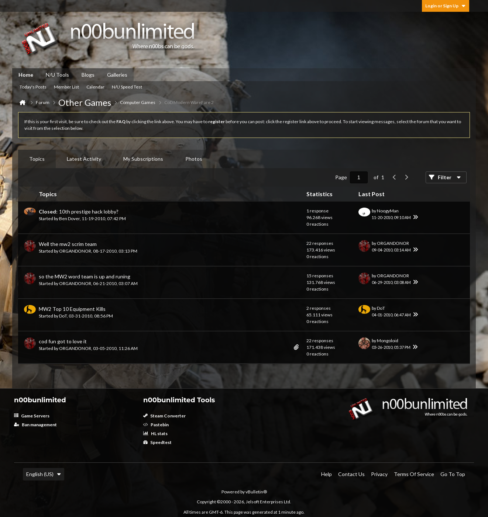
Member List (66, 87)
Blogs (88, 75)
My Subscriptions (143, 159)
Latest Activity (84, 159)
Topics (37, 159)
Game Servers (31, 416)
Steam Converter (164, 416)
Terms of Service (414, 474)
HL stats (155, 433)
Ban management (35, 424)
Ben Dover (69, 218)
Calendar (95, 87)
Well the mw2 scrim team (68, 244)
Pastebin (156, 424)
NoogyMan (388, 211)
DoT (63, 316)
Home (25, 75)
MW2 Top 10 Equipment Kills (72, 309)
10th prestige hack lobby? (88, 211)
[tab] (37, 159)
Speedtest (157, 442)
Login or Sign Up (445, 5)
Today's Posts (33, 87)
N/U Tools (57, 75)
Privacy (379, 474)
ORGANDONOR (75, 251)
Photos (193, 159)
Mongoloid (387, 340)
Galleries (117, 75)
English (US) (43, 474)
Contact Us (351, 474)
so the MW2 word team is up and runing (84, 276)
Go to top (452, 474)
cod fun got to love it (63, 341)
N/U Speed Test (127, 87)
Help (326, 474)
